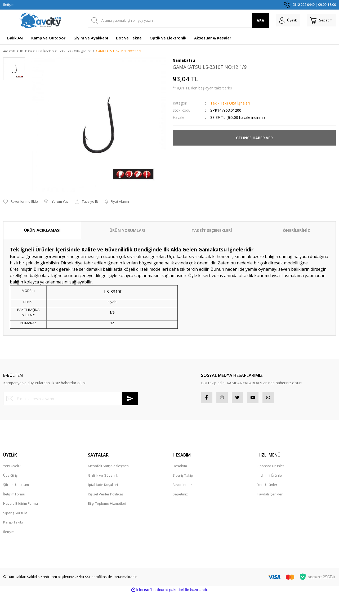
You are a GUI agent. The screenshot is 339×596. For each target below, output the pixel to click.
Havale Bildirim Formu (20, 505)
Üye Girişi (10, 477)
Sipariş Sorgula (15, 515)
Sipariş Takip (183, 477)
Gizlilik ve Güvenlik (103, 477)
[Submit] (130, 399)
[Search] (175, 20)
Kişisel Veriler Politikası (106, 496)
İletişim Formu (14, 496)
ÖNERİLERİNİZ (296, 230)
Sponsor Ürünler (270, 468)
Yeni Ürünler (267, 487)
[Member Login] (282, 20)
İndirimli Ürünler (270, 477)
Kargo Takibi (13, 524)
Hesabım (180, 468)
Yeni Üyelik (12, 468)
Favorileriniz (182, 487)
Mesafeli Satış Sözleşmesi (109, 468)
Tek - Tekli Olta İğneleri (230, 103)
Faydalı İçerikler (270, 496)
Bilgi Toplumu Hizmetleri (107, 505)
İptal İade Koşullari (103, 487)
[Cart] (319, 20)
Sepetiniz (180, 496)
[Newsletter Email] (70, 399)
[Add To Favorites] (20, 202)
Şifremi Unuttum (16, 487)
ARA (253, 20)
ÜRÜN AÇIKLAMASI (42, 230)
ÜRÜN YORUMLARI (127, 230)
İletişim (8, 4)
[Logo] (40, 20)
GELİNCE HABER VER (254, 138)
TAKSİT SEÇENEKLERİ (211, 230)
